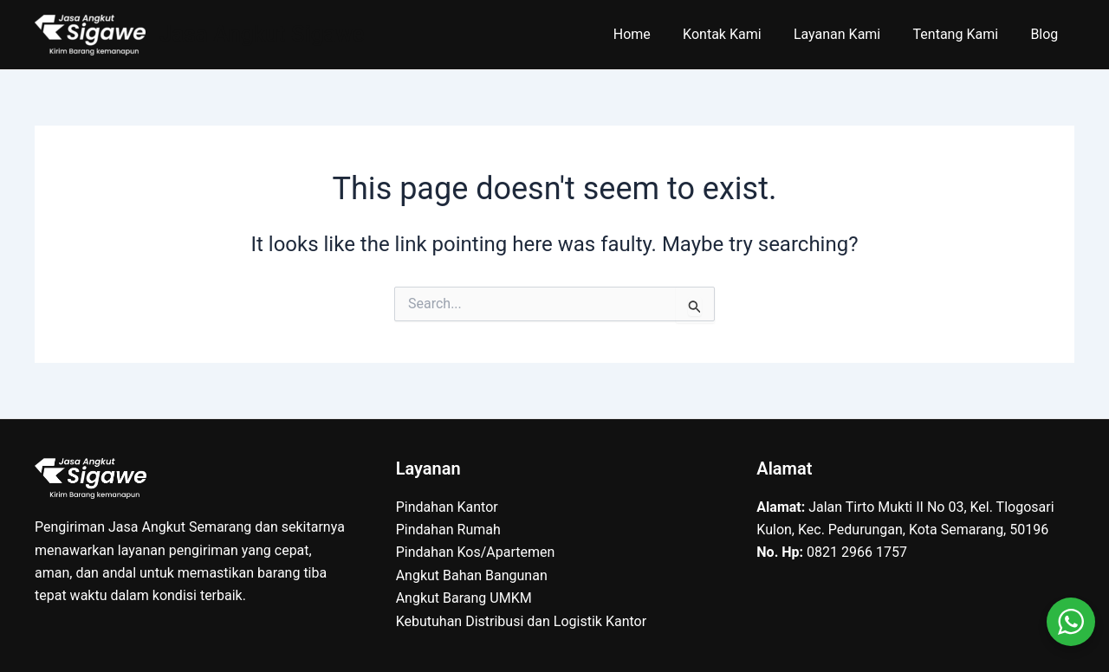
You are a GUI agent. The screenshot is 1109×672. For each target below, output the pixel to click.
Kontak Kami (738, 34)
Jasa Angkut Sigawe (262, 34)
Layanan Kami (848, 34)
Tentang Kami (962, 34)
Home (652, 34)
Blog (1046, 34)
